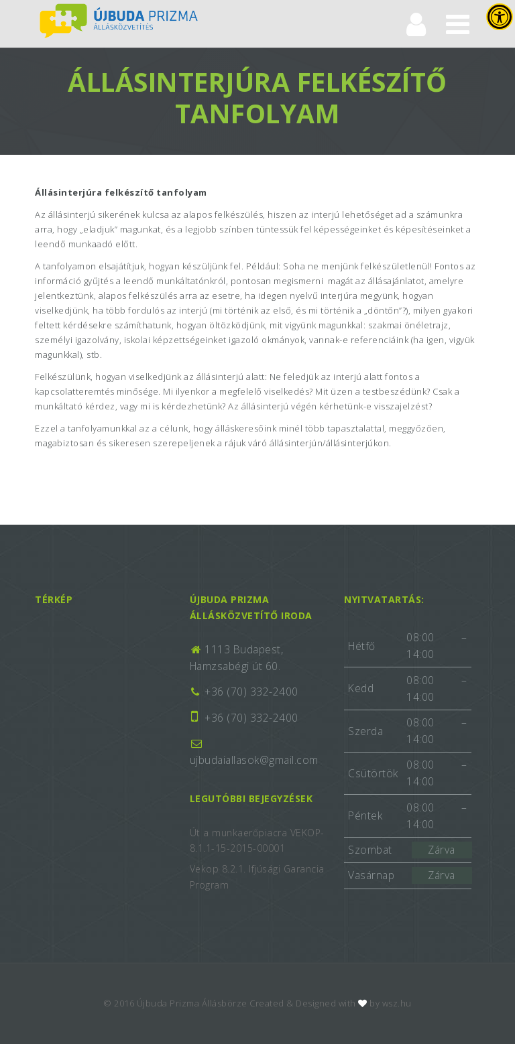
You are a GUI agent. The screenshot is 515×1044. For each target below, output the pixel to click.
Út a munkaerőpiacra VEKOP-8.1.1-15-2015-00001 (257, 840)
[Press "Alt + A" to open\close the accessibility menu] (499, 16)
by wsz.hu (390, 1003)
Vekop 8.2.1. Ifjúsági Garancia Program (257, 876)
